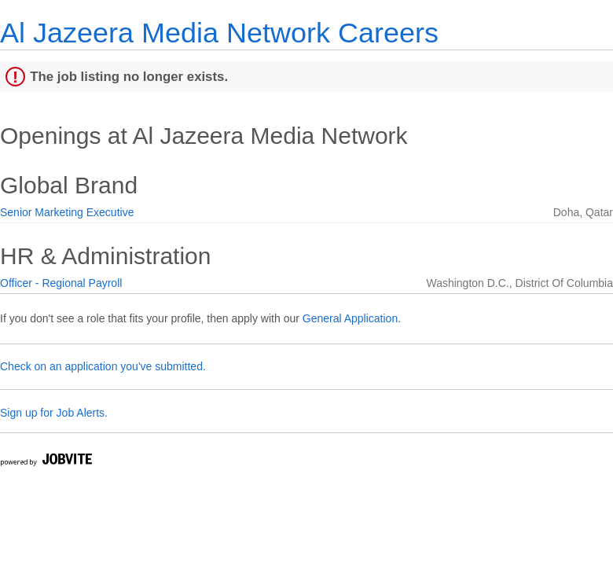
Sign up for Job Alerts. (54, 412)
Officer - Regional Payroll (61, 283)
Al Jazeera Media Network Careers (219, 33)
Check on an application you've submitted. (103, 366)
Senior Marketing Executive (67, 212)
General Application (350, 318)
